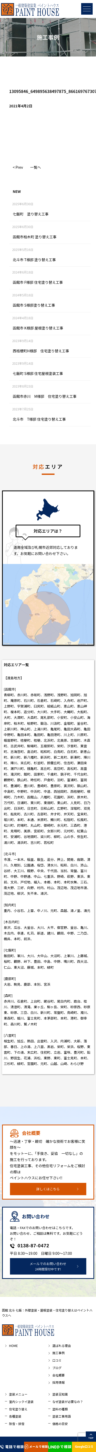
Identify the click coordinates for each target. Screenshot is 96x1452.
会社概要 (58, 1375)
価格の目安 (60, 1423)
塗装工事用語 (61, 1416)
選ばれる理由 (61, 1345)
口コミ (56, 1360)
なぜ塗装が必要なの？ (67, 1401)
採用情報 (58, 1382)
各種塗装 (15, 1416)
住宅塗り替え (18, 1409)
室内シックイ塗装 (21, 1401)
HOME (13, 1345)
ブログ (56, 1367)
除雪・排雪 (16, 1423)
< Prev (18, 167)
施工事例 (58, 1353)
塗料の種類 (60, 1409)
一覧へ (35, 167)
